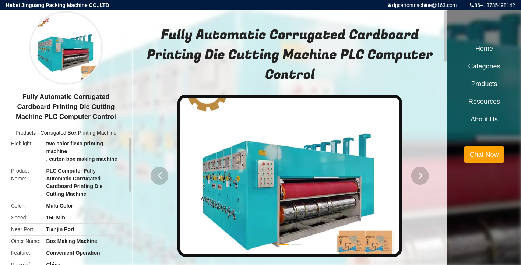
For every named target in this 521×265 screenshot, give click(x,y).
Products (25, 133)
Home (484, 48)
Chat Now (484, 154)
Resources (484, 101)
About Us (484, 119)
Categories (484, 66)
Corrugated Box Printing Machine (78, 133)
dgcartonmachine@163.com (424, 5)
